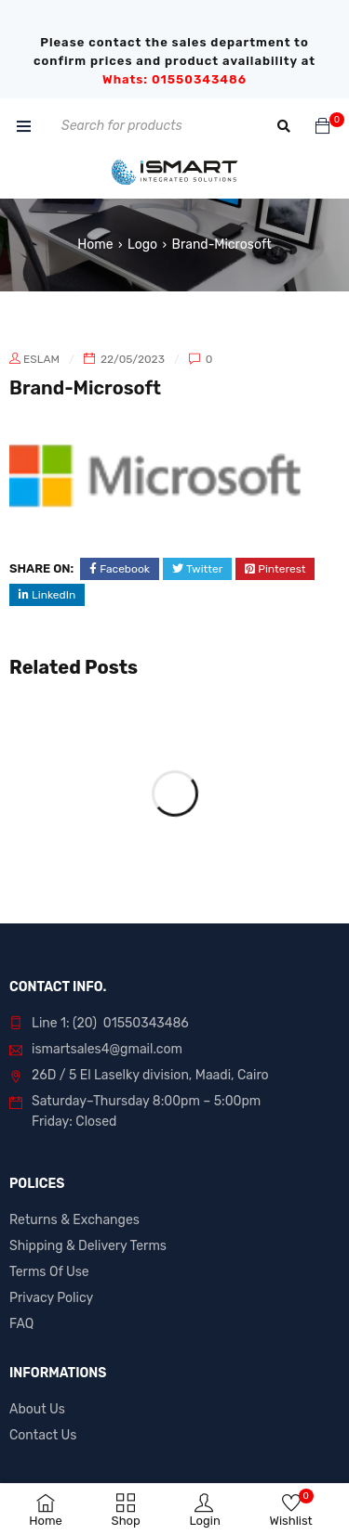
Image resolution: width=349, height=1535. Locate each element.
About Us (37, 1409)
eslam (41, 359)
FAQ (21, 1324)
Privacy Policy (51, 1298)
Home (95, 244)
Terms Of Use (49, 1272)
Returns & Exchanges (74, 1220)
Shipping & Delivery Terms (88, 1246)
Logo (142, 244)
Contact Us (42, 1435)
